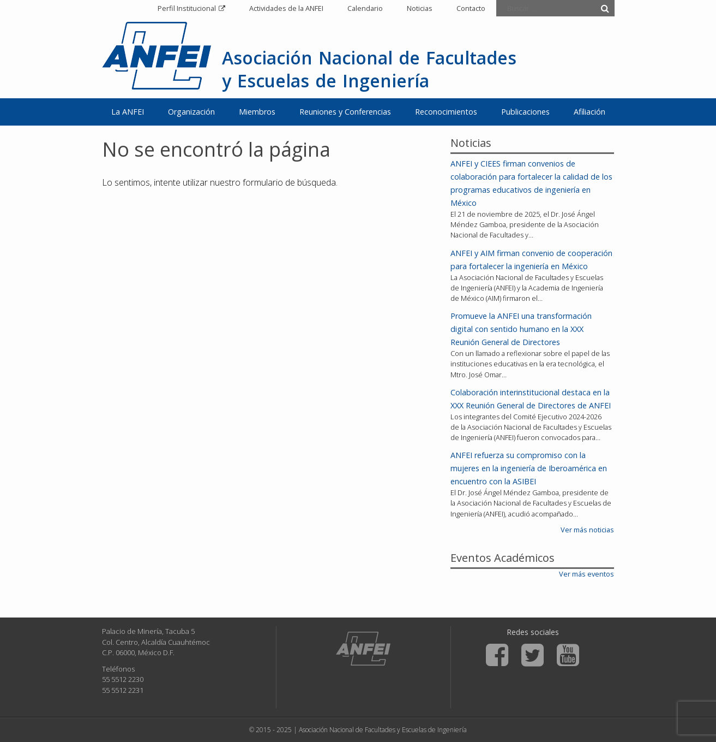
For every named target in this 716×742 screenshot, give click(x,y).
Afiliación (589, 111)
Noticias (419, 8)
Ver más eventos (586, 574)
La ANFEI (127, 111)
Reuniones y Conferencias (345, 111)
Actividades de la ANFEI (286, 8)
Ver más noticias (587, 530)
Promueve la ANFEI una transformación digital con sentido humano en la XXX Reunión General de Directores (521, 329)
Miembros (257, 111)
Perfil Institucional (187, 8)
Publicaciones (525, 111)
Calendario (365, 8)
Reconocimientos (446, 111)
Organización (191, 111)
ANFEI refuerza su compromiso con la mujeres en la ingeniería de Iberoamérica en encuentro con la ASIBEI (528, 468)
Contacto (470, 8)
